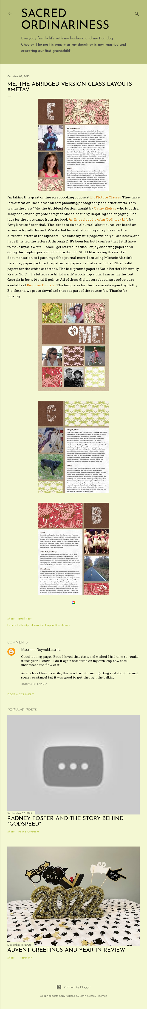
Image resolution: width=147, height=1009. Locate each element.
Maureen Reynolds (36, 650)
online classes (61, 625)
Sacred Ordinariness (65, 20)
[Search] (137, 12)
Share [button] (11, 618)
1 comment (25, 957)
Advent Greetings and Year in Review (66, 950)
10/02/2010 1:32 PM (34, 684)
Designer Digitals (40, 285)
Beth (20, 625)
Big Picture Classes (105, 197)
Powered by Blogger (73, 987)
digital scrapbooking (37, 625)
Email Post (24, 618)
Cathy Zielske (105, 208)
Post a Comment (20, 694)
